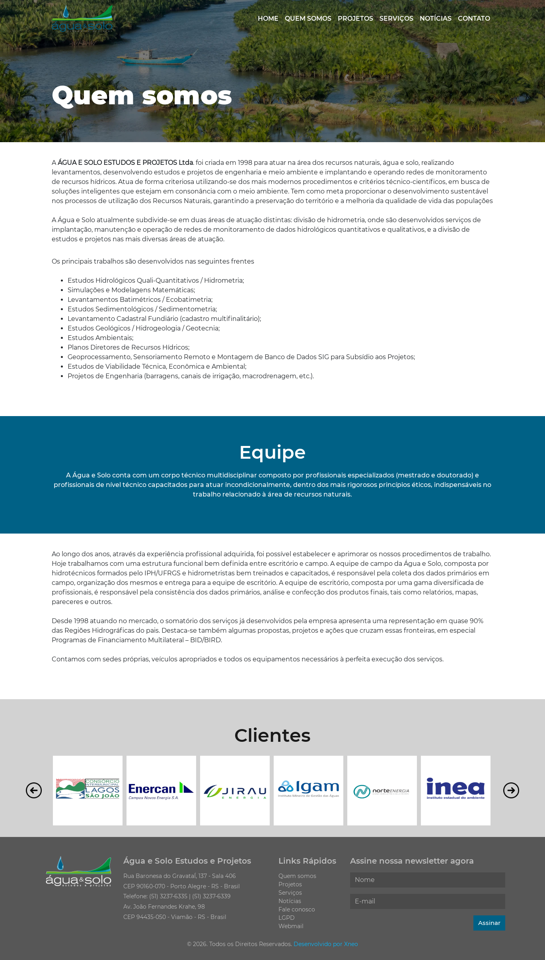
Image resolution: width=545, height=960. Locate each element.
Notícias (436, 18)
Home (268, 18)
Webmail (291, 926)
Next (511, 790)
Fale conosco (296, 909)
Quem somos (308, 18)
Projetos (355, 18)
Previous (34, 790)
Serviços (396, 18)
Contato (474, 18)
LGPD (286, 917)
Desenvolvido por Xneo (326, 944)
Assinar (489, 923)
